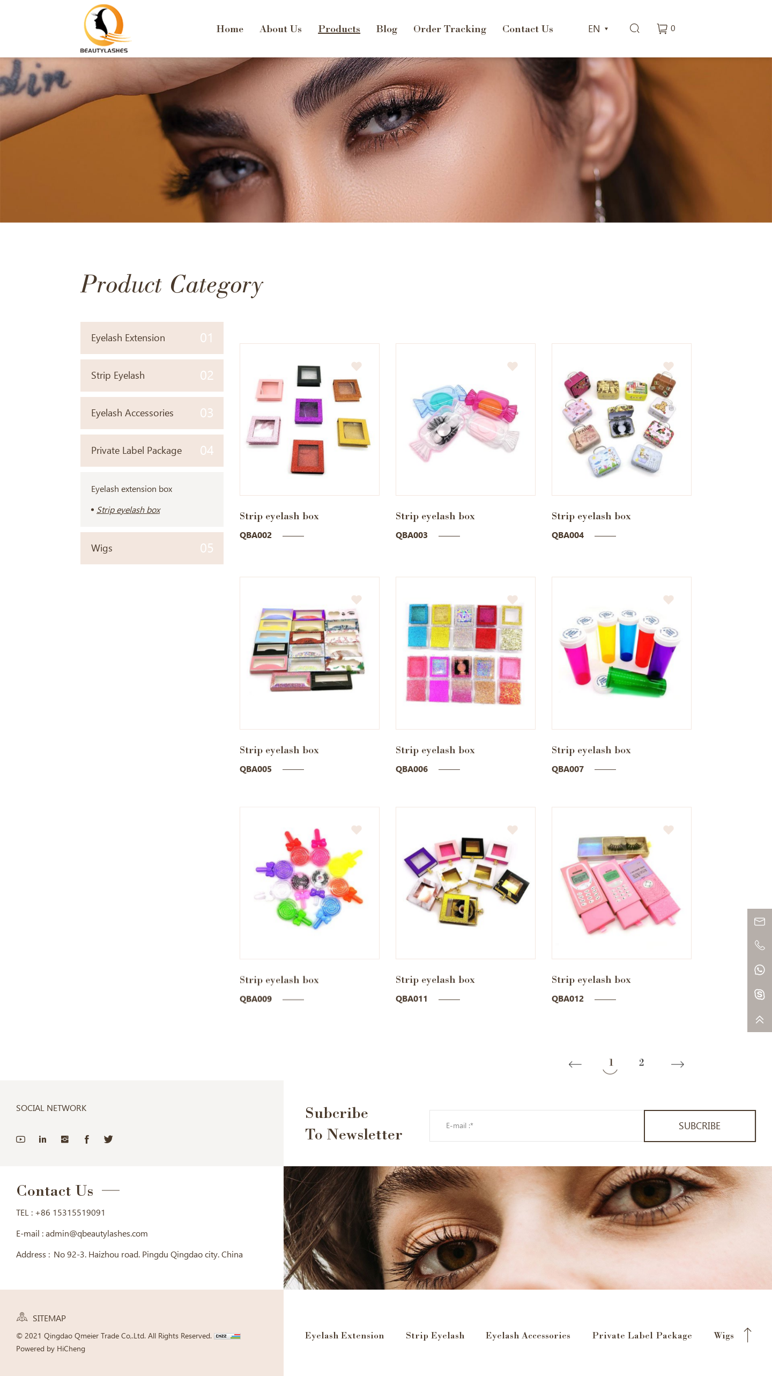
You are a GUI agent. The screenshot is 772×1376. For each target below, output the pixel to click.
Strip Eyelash (152, 375)
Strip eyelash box (128, 510)
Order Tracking (449, 28)
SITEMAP (49, 1318)
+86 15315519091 (70, 1212)
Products (339, 28)
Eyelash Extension (152, 337)
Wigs (152, 548)
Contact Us (527, 28)
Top (748, 1335)
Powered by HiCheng (50, 1348)
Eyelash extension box (131, 489)
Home (229, 28)
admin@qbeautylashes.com (97, 1233)
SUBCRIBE (700, 1125)
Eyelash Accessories (152, 413)
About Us (280, 28)
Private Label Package (152, 450)
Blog (386, 28)
